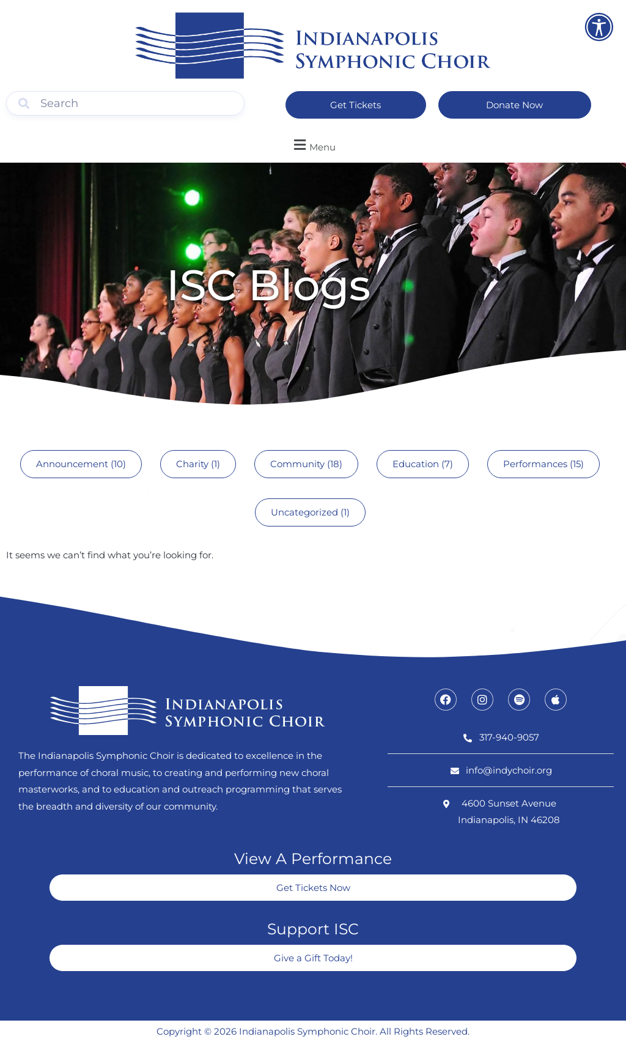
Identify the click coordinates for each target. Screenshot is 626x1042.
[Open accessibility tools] (599, 27)
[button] (313, 145)
